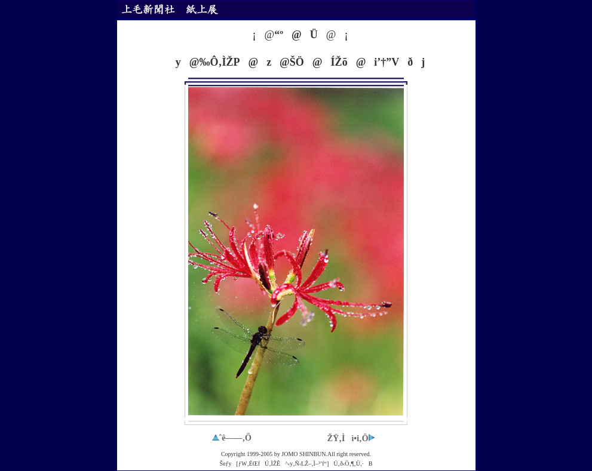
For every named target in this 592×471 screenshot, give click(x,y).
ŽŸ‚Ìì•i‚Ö (351, 438)
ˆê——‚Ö (231, 437)
